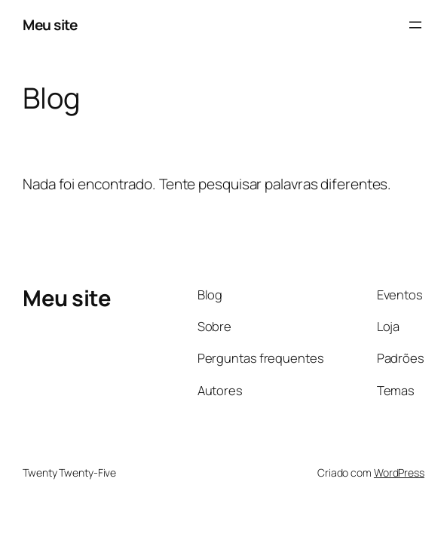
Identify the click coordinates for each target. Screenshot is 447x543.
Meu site (50, 25)
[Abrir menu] (415, 25)
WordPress (399, 472)
